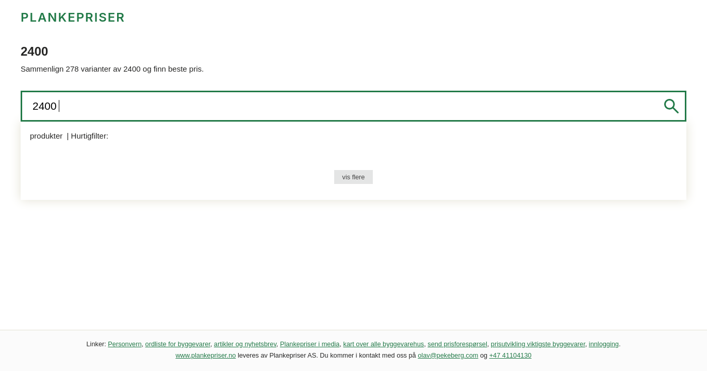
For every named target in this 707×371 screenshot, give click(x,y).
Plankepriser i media (310, 344)
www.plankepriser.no (205, 355)
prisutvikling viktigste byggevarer (538, 344)
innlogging (604, 344)
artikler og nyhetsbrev (245, 344)
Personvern (124, 344)
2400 (46, 106)
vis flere (353, 177)
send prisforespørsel (457, 344)
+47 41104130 (510, 355)
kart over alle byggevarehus (383, 344)
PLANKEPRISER (73, 17)
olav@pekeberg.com (448, 355)
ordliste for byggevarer (177, 344)
